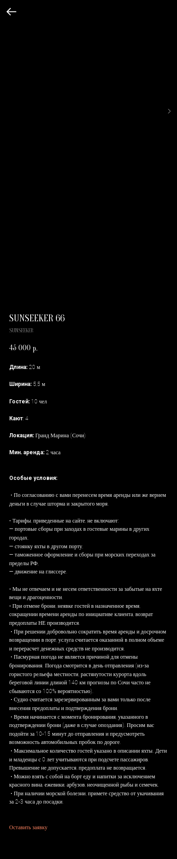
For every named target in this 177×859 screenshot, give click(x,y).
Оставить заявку (28, 827)
